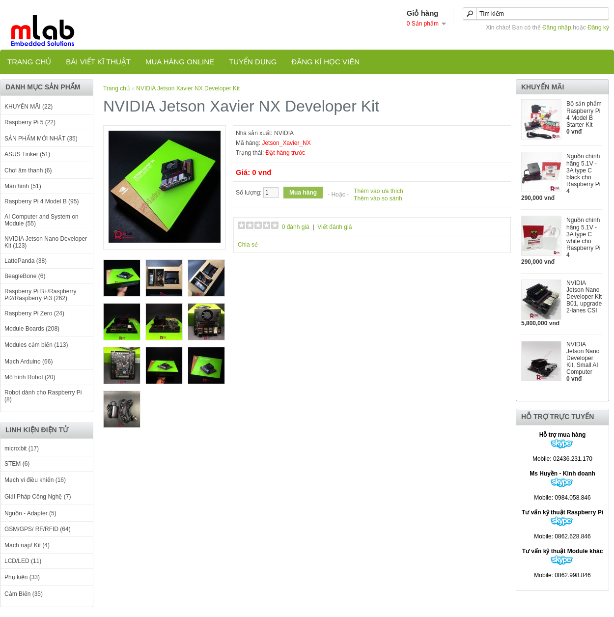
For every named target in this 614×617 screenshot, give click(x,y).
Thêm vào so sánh (378, 198)
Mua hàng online (179, 61)
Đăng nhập (556, 27)
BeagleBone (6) (24, 276)
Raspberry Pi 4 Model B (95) (41, 201)
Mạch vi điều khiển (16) (35, 480)
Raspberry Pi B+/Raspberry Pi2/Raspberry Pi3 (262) (40, 295)
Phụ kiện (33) (22, 577)
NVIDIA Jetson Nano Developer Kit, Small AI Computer (582, 358)
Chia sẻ (248, 244)
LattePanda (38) (25, 260)
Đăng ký (598, 27)
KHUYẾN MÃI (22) (28, 106)
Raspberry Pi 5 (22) (30, 122)
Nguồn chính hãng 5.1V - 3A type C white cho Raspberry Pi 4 (583, 237)
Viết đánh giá (334, 227)
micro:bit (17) (21, 448)
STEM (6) (16, 463)
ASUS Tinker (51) (27, 154)
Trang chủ (29, 61)
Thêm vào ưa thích (378, 191)
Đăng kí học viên (325, 61)
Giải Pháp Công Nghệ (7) (37, 496)
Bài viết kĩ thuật (98, 61)
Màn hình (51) (22, 186)
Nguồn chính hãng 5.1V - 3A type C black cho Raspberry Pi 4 (583, 174)
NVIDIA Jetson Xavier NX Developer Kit (188, 88)
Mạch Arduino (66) (28, 361)
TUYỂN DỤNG (253, 61)
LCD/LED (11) (22, 561)
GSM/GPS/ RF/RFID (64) (37, 529)
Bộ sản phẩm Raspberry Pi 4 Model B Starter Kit (584, 114)
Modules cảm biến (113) (36, 344)
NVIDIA (284, 133)
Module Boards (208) (31, 328)
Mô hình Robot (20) (29, 377)
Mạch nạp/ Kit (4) (27, 545)
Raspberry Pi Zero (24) (34, 313)
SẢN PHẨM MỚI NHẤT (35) (41, 138)
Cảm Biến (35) (23, 593)
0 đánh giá (295, 227)
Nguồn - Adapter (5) (30, 513)
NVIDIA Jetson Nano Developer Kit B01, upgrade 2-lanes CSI (584, 297)
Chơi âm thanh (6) (28, 170)
